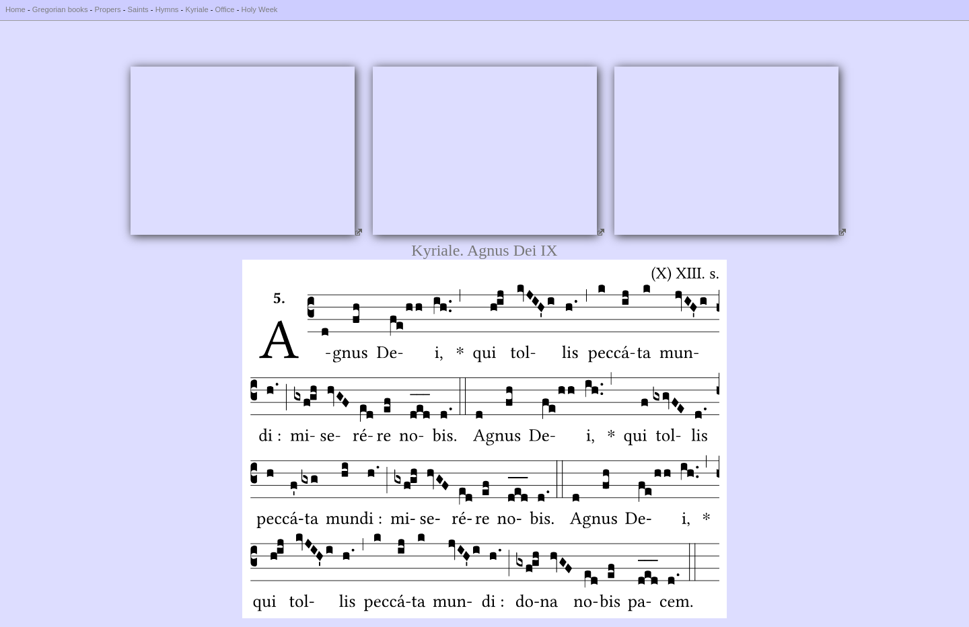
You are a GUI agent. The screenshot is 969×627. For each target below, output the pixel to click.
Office (225, 9)
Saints (138, 9)
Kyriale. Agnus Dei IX (484, 250)
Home (15, 9)
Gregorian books (60, 9)
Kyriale (196, 9)
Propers (107, 9)
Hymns (167, 9)
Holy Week (260, 9)
